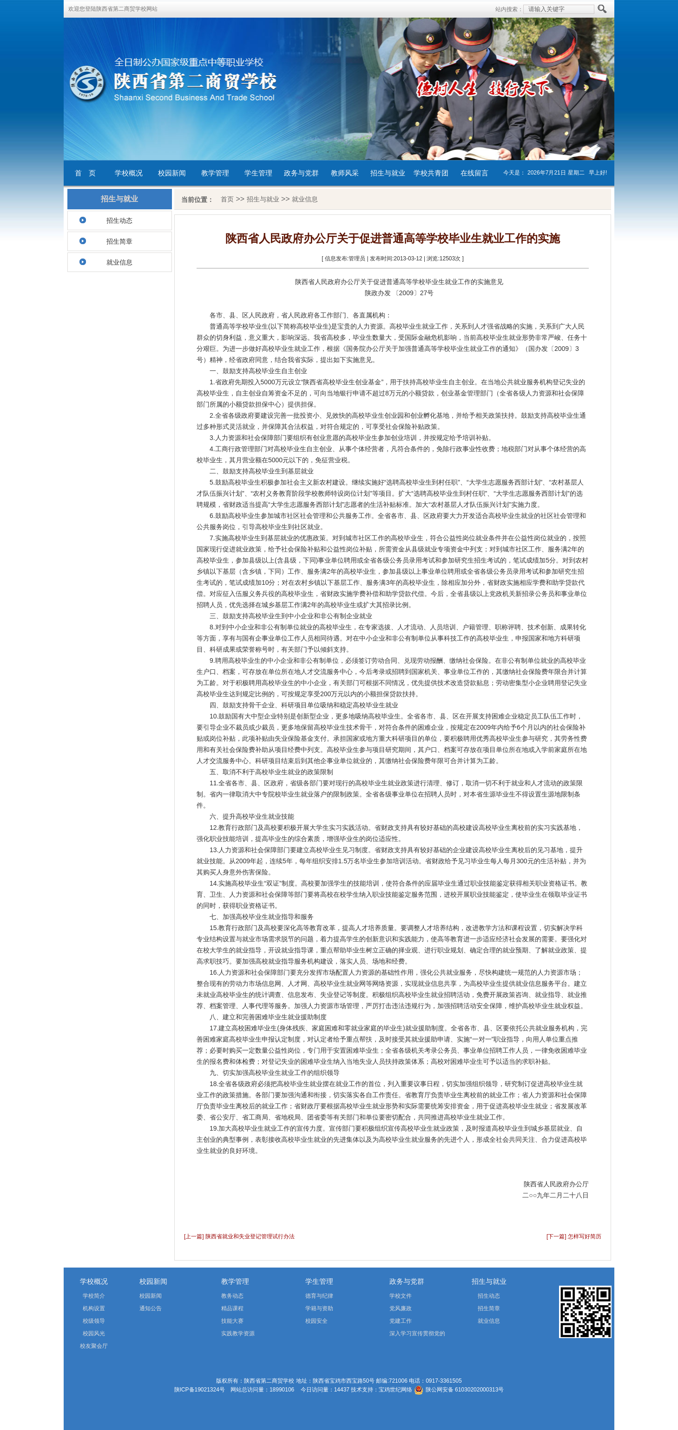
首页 (227, 199)
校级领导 (94, 1321)
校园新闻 (172, 173)
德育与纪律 (319, 1296)
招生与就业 (387, 173)
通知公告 (150, 1308)
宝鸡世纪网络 (395, 1389)
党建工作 (400, 1321)
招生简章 (119, 241)
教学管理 (215, 173)
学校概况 (129, 173)
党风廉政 (400, 1308)
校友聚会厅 (94, 1346)
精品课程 (232, 1308)
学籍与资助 (319, 1308)
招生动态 (119, 220)
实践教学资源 (238, 1333)
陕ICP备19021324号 (199, 1389)
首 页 (85, 173)
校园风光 (94, 1333)
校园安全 (316, 1321)
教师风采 (345, 173)
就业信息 (119, 262)
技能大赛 (232, 1321)
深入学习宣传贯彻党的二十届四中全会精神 (404, 1335)
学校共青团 (431, 173)
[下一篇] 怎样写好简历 (573, 1236)
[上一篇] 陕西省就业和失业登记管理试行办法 (239, 1236)
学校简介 (94, 1296)
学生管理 (258, 173)
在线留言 (474, 173)
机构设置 (94, 1308)
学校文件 (400, 1296)
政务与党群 (301, 173)
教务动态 (232, 1296)
